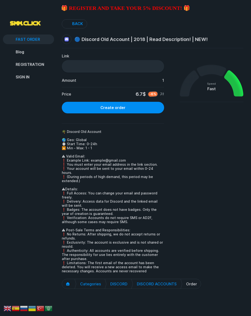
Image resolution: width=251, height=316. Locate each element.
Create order (113, 107)
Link (65, 56)
